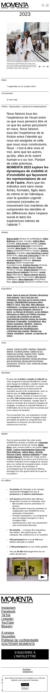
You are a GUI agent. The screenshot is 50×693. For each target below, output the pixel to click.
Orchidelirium (34, 321)
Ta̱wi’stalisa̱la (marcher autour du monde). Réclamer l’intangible (27, 320)
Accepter (25, 685)
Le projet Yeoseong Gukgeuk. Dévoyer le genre (27, 309)
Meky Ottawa (13, 267)
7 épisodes (43, 442)
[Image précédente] (40, 66)
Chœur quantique (15, 324)
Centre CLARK (20, 349)
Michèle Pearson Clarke (31, 267)
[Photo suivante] (47, 66)
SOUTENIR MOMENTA (18, 644)
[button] (28, 569)
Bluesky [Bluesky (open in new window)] (7, 626)
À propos (7, 632)
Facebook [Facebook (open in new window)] (8, 611)
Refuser (25, 688)
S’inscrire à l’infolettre (25, 654)
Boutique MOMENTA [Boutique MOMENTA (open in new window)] (28, 670)
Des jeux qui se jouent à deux (32, 300)
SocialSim (19, 333)
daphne (10, 351)
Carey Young (18, 282)
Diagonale (41, 349)
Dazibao (32, 349)
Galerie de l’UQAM (15, 354)
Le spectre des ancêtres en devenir (23, 316)
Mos (44, 321)
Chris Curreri (22, 243)
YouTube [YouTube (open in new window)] (7, 622)
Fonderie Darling (21, 351)
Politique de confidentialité (20, 640)
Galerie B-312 (36, 351)
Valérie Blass (39, 241)
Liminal (28, 333)
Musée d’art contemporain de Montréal (22, 357)
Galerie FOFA (30, 354)
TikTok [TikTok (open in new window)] (5, 615)
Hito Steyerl (40, 277)
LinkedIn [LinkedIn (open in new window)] (7, 619)
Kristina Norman (31, 265)
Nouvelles (8, 636)
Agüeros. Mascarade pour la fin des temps (24, 325)
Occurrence (12, 363)
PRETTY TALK (13, 304)
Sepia (9, 295)
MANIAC (28, 324)
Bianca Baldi (13, 239)
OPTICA (22, 363)
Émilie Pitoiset (31, 270)
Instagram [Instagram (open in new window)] (8, 607)
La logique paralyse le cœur (32, 307)
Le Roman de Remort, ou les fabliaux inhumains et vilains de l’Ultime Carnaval (27, 313)
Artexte (10, 349)
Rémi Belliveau (14, 452)
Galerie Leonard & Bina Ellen (25, 355)
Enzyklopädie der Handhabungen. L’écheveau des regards (23, 329)
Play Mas (25, 304)
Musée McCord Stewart (32, 361)
